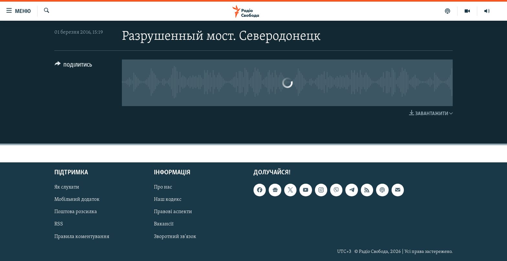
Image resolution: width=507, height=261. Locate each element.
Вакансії (164, 224)
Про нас (163, 187)
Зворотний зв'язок (175, 236)
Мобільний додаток (77, 199)
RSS (58, 224)
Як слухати (66, 187)
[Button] (73, 66)
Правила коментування (81, 236)
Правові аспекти (173, 212)
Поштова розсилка (75, 212)
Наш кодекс (167, 199)
